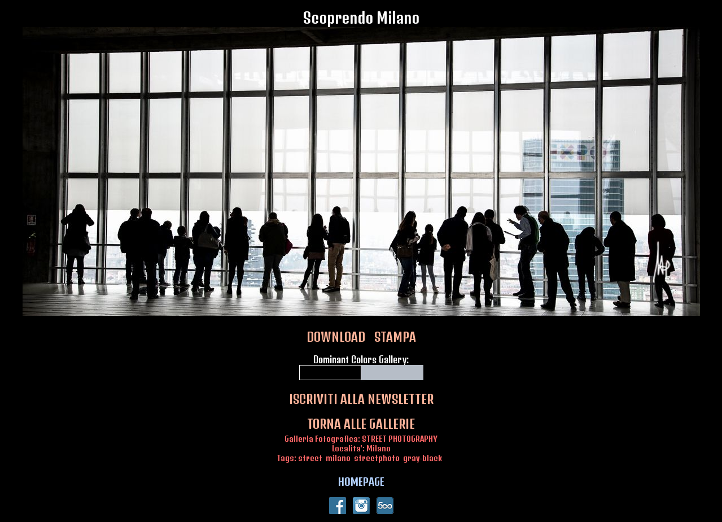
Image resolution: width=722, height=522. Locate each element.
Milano (378, 448)
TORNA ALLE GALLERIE (361, 424)
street (310, 458)
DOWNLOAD (336, 337)
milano (338, 458)
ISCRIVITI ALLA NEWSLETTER (361, 399)
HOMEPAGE (361, 481)
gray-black (422, 458)
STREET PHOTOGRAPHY (399, 438)
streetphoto (377, 458)
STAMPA (395, 337)
